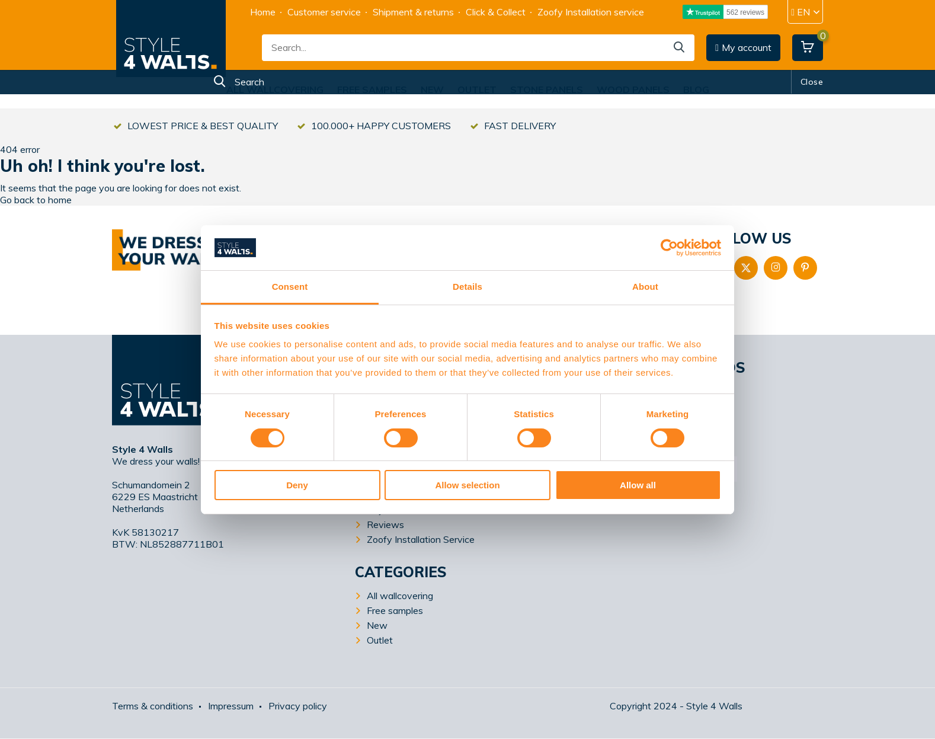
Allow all (638, 485)
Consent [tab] (290, 286)
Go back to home (36, 200)
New (432, 89)
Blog (696, 89)
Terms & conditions (152, 706)
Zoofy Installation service (590, 12)
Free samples (372, 89)
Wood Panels (633, 89)
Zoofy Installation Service (421, 539)
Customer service (324, 12)
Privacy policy (297, 706)
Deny (297, 485)
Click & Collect (496, 12)
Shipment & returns (413, 12)
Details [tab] (467, 286)
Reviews (385, 524)
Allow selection (467, 485)
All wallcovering (275, 89)
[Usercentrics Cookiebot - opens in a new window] (669, 248)
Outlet (477, 89)
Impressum (231, 706)
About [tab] (645, 286)
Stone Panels (546, 89)
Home (263, 12)
